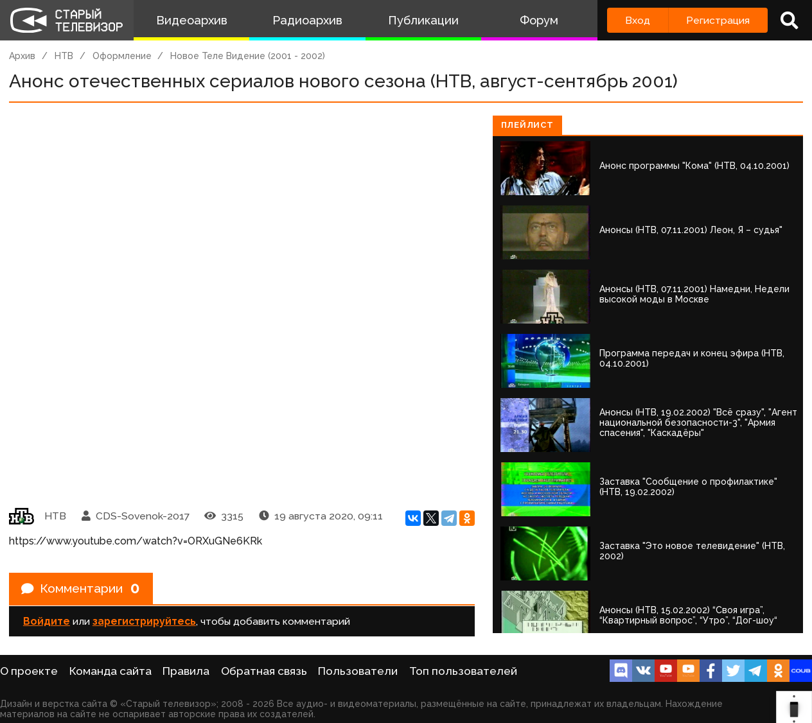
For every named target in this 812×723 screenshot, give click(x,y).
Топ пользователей (463, 671)
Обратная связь (264, 671)
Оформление (122, 56)
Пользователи (358, 671)
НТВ (64, 56)
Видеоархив (191, 20)
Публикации (423, 20)
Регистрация (718, 20)
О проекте (29, 671)
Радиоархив (307, 20)
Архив (22, 56)
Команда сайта (110, 671)
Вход (637, 20)
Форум (539, 20)
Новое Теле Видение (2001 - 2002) (247, 56)
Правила (186, 671)
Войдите (46, 622)
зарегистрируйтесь (144, 622)
